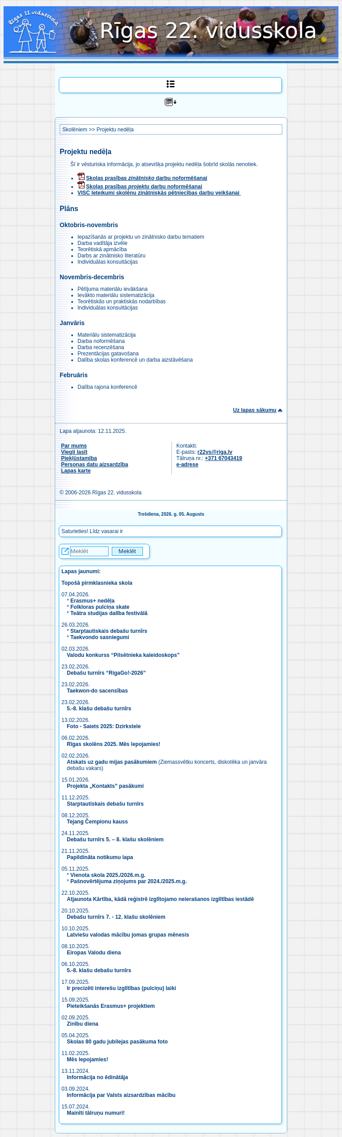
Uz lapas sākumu (254, 410)
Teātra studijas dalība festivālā (108, 613)
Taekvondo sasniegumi (100, 637)
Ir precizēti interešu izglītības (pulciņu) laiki (121, 988)
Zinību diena (82, 1024)
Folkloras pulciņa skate (100, 607)
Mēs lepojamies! (87, 1059)
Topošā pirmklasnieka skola (96, 583)
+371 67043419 (223, 458)
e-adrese (187, 464)
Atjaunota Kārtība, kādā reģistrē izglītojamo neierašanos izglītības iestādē (160, 899)
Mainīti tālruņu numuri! (96, 1113)
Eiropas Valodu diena (94, 953)
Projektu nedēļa (115, 129)
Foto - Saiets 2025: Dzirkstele (104, 726)
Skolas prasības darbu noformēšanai (146, 178)
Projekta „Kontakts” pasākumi (105, 786)
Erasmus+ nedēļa (92, 601)
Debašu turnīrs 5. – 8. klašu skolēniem (115, 839)
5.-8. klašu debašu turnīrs (100, 708)
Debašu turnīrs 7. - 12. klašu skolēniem (116, 917)
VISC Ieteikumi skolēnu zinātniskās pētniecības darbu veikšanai (159, 193)
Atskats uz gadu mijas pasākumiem (112, 762)
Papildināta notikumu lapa (100, 857)
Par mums (74, 446)
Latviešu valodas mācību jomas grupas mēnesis (128, 935)
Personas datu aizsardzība (94, 464)
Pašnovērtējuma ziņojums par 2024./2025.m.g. (128, 881)
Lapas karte (76, 471)
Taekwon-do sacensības (97, 691)
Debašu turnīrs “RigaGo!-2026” (106, 673)
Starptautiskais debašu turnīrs (108, 631)
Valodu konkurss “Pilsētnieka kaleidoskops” (123, 655)
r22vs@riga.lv (214, 452)
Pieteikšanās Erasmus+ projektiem (111, 1006)
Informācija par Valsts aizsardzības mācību (121, 1095)
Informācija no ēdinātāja (97, 1077)
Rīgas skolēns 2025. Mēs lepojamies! (113, 744)
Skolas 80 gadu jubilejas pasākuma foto (117, 1042)
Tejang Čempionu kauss (97, 822)
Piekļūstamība (79, 458)
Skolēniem (74, 129)
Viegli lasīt (74, 452)
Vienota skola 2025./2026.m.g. (108, 875)
